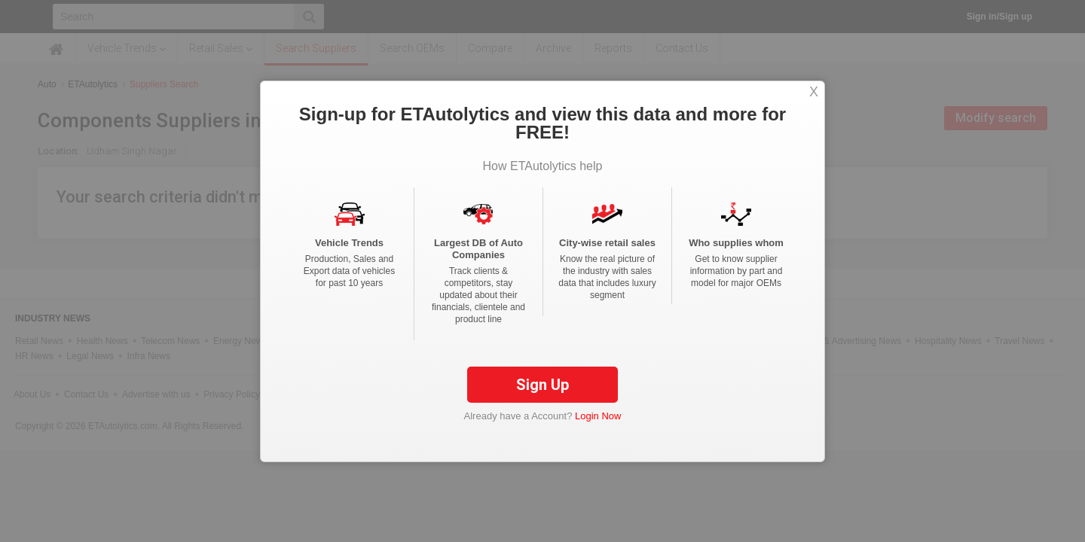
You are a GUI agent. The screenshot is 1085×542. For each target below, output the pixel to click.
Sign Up (542, 396)
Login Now (598, 427)
